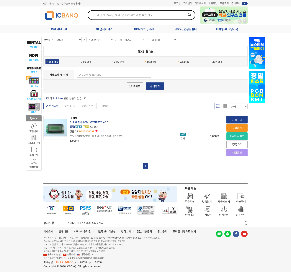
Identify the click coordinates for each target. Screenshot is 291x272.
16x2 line (118, 61)
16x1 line (85, 61)
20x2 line (183, 61)
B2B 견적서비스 (103, 29)
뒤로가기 (240, 21)
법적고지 (126, 231)
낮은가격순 (70, 106)
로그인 (177, 3)
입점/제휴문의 (144, 231)
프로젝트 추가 (237, 136)
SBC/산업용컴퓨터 (185, 29)
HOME (46, 39)
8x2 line (52, 61)
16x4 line (150, 61)
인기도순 (53, 106)
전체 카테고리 (59, 29)
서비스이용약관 (82, 231)
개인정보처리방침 (106, 231)
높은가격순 (87, 106)
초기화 (136, 86)
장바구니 (239, 3)
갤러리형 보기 (225, 106)
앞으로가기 (245, 21)
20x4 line (216, 61)
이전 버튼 (246, 221)
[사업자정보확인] (114, 237)
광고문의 (162, 231)
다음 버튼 (246, 224)
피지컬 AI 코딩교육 (227, 29)
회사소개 (48, 231)
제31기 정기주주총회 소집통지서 (65, 3)
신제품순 (103, 106)
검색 (189, 14)
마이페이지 (200, 3)
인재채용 (63, 231)
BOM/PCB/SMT (144, 29)
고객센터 (187, 3)
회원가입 (212, 3)
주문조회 (224, 3)
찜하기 (237, 144)
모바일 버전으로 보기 (184, 231)
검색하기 (155, 86)
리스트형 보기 (218, 106)
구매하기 (237, 128)
